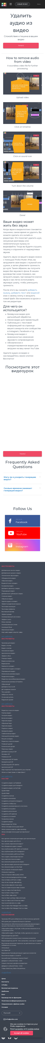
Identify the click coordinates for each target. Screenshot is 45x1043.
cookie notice (33, 1029)
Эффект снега (6, 619)
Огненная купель (7, 697)
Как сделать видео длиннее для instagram (15, 864)
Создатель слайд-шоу (9, 803)
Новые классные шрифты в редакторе (14, 963)
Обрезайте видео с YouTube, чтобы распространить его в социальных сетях (21, 929)
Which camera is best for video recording (14, 829)
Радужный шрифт (7, 699)
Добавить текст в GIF (8, 687)
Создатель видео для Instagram (12, 785)
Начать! (21, 45)
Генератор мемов (8, 819)
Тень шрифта (6, 692)
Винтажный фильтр (8, 611)
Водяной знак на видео (9, 583)
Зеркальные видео (8, 629)
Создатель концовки (8, 808)
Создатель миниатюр (9, 798)
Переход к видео (7, 749)
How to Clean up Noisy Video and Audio (14, 898)
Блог (3, 994)
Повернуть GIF (6, 757)
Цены (4, 978)
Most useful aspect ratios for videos (12, 632)
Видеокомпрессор (8, 661)
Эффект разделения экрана (11, 604)
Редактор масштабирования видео (13, 679)
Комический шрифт (8, 746)
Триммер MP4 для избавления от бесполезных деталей (20, 919)
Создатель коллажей (9, 816)
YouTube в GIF (6, 950)
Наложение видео (8, 650)
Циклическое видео (8, 653)
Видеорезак (6, 663)
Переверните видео (8, 671)
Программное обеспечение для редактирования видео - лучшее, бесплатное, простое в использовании (21, 925)
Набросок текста (7, 694)
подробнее (6, 912)
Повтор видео (6, 713)
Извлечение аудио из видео (11, 669)
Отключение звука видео (10, 575)
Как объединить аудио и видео (12, 846)
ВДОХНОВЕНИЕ (8, 915)
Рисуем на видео (7, 739)
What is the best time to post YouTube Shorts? (16, 832)
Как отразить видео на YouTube (12, 867)
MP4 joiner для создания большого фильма (16, 921)
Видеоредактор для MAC (10, 935)
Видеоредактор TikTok (9, 824)
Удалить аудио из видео (9, 601)
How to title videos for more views (12, 885)
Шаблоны (5, 991)
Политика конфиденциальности (14, 1001)
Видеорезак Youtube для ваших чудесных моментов (19, 953)
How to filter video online (9, 895)
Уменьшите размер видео (10, 736)
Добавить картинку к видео (11, 588)
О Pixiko (4, 985)
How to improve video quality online (13, 874)
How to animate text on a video (11, 903)
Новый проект (22, 4)
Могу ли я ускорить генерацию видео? (20, 478)
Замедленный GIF (7, 762)
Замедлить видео (7, 731)
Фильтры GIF (6, 754)
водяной (35, 293)
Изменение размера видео (11, 674)
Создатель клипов (8, 796)
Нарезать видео (7, 720)
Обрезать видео (7, 580)
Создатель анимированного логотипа (14, 806)
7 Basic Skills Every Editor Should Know (13, 968)
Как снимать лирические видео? (12, 844)
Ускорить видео (7, 715)
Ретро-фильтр (6, 622)
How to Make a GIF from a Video (11, 880)
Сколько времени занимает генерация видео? (18, 489)
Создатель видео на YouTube (11, 788)
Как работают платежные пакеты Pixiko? (15, 958)
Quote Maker (6, 790)
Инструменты (8, 566)
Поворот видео (7, 658)
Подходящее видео (8, 591)
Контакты (5, 982)
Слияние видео (7, 596)
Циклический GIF (7, 767)
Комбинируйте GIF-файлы (10, 764)
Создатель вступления (9, 811)
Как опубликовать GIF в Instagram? (13, 851)
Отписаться (5, 948)
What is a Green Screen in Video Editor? (13, 772)
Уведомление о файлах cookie (13, 1004)
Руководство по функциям (11, 997)
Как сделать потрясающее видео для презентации (19, 838)
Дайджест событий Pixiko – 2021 (12, 960)
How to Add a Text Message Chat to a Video (15, 905)
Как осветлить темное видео (11, 859)
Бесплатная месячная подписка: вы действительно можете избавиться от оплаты (21, 944)
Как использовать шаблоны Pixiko (13, 854)
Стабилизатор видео (9, 733)
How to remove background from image (14, 877)
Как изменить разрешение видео (13, 862)
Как (3, 834)
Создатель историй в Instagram (12, 801)
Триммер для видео (8, 643)
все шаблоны (7, 636)
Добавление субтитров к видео (12, 593)
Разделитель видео (8, 676)
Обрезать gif (6, 684)
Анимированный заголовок (11, 617)
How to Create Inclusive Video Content (13, 887)
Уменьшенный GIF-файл (10, 759)
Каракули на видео (8, 666)
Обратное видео (7, 599)
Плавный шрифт (7, 744)
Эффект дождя (6, 614)
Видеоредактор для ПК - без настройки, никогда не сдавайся (22, 940)
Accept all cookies (21, 1033)
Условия (5, 1007)
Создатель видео (7, 821)
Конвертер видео (7, 586)
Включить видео (7, 718)
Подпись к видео (7, 728)
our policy (19, 1029)
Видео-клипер (6, 648)
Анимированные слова (9, 624)
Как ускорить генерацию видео (12, 869)
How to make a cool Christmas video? (13, 900)
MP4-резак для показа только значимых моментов (19, 938)
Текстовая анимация (8, 606)
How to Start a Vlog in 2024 (10, 893)
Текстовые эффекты (8, 609)
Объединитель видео (9, 578)
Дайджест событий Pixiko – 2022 (12, 966)
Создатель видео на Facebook (11, 783)
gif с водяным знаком (9, 689)
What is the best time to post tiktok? (13, 826)
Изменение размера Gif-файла (12, 681)
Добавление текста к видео (11, 570)
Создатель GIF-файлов (9, 814)
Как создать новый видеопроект (12, 856)
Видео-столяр (6, 645)
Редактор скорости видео (10, 710)
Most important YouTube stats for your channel (16, 769)
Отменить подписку (8, 872)
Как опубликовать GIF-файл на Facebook (15, 849)
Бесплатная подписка (10, 988)
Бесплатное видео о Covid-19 (11, 955)
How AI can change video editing (11, 882)
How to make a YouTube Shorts (11, 890)
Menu (38, 4)
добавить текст (18, 293)
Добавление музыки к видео (11, 573)
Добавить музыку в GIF (9, 751)
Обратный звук (7, 723)
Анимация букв (7, 627)
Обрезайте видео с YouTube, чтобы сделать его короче (20, 933)
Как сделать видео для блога (11, 841)
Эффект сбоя (6, 656)
